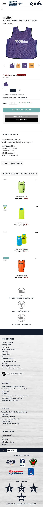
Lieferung (4, 352)
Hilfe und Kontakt (7, 342)
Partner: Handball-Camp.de (10, 419)
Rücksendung (5, 354)
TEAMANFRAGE (21, 120)
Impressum (5, 363)
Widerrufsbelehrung (7, 359)
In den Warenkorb (21, 110)
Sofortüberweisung (7, 442)
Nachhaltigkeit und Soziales (10, 424)
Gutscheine (5, 347)
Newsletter (5, 414)
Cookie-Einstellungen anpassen (11, 368)
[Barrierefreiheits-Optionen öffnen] (3, 373)
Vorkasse (4, 444)
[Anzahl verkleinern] (10, 103)
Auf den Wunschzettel (21, 116)
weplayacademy (6, 421)
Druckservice (5, 391)
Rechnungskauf (6, 435)
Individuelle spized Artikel (9, 400)
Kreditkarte (4, 440)
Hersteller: (6, 146)
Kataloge (4, 393)
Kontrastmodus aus (17, 374)
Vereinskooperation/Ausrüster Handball (14, 389)
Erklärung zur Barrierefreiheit (10, 366)
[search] (21, 9)
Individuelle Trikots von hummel (11, 398)
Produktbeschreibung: (10, 140)
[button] (4, 3)
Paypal (3, 437)
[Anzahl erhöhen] (15, 103)
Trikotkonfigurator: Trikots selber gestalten (15, 396)
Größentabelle (22, 97)
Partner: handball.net (8, 417)
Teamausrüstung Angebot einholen (12, 386)
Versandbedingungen (8, 349)
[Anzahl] (13, 103)
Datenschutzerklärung (8, 361)
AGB (2, 356)
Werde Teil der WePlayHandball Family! (14, 412)
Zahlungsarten (6, 345)
